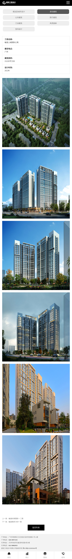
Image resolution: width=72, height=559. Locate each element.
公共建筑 (18, 17)
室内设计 (18, 29)
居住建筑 (53, 12)
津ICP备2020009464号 (30, 548)
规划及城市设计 (19, 12)
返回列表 (36, 528)
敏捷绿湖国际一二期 (16, 518)
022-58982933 (13, 545)
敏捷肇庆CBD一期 (15, 522)
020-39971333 (13, 540)
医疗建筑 (53, 17)
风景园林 (53, 23)
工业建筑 (18, 23)
